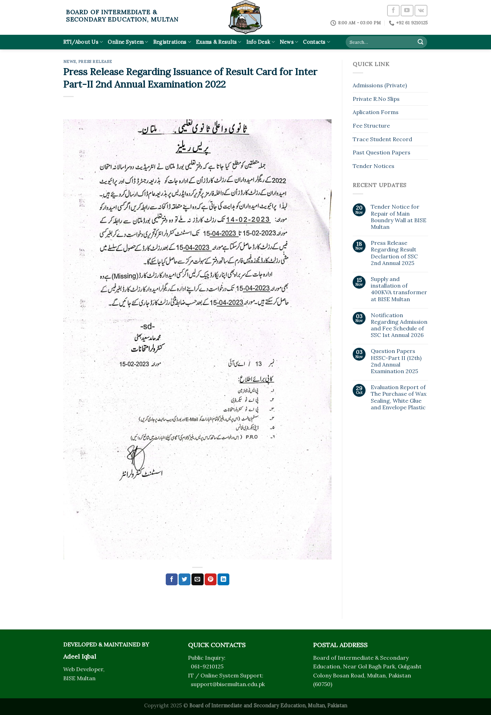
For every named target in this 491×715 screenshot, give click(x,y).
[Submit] (420, 42)
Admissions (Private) (380, 85)
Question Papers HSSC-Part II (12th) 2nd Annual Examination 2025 (396, 361)
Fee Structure (371, 125)
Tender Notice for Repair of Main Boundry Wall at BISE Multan (398, 216)
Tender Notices (373, 165)
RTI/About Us (83, 42)
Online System (128, 42)
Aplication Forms (376, 112)
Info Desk (260, 42)
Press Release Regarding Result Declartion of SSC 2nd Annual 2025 (394, 253)
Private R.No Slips (376, 98)
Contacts (316, 42)
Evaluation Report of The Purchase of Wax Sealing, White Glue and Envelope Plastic (398, 397)
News (289, 42)
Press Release (95, 61)
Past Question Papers (381, 152)
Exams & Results (219, 42)
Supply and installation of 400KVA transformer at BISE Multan (399, 289)
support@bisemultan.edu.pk (228, 684)
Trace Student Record (382, 139)
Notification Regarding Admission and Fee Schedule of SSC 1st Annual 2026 (399, 325)
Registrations (172, 42)
